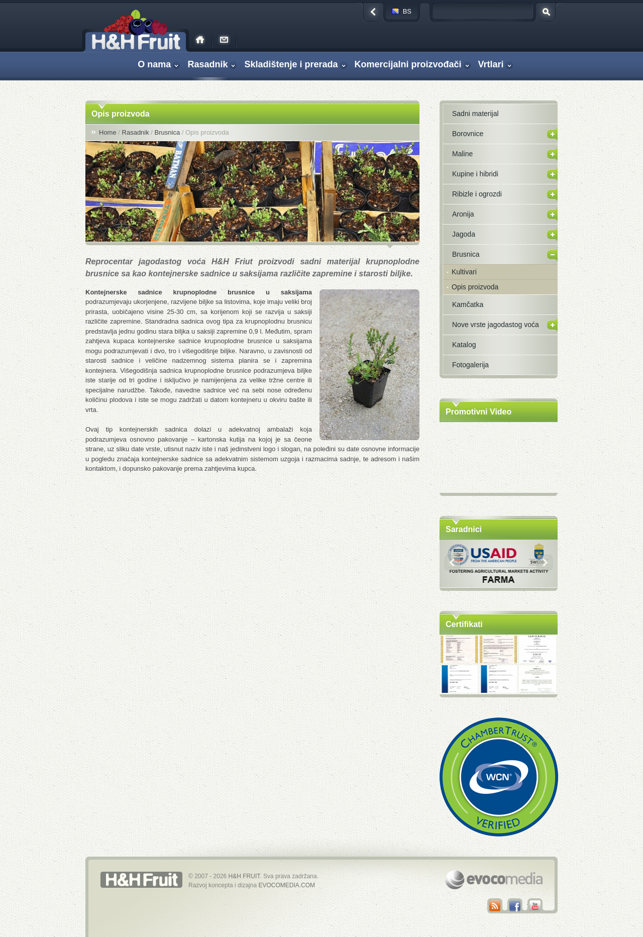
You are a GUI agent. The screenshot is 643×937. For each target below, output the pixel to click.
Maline (462, 154)
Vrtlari (491, 64)
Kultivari (464, 272)
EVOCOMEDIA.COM (286, 885)
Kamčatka (467, 304)
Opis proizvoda (475, 287)
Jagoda (463, 234)
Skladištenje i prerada (291, 64)
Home (108, 132)
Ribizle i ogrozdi (477, 194)
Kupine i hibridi (475, 174)
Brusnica (167, 132)
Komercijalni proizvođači (408, 64)
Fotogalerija (470, 365)
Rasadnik (207, 64)
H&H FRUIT (244, 876)
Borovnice (467, 134)
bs (407, 11)
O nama (154, 64)
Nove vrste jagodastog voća (495, 325)
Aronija (463, 214)
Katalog (464, 345)
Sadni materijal (475, 114)
